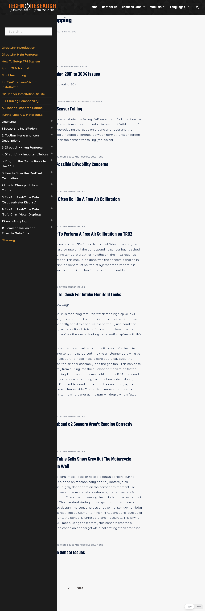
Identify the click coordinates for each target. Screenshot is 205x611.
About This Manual (15, 68)
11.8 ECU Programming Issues (70, 66)
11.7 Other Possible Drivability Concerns (78, 101)
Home (94, 7)
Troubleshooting (14, 75)
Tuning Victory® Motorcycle (22, 114)
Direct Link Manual (65, 32)
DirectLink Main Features (20, 54)
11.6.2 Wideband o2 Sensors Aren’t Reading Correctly (85, 424)
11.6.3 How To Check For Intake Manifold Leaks (79, 295)
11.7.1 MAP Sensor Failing (60, 109)
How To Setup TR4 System (21, 61)
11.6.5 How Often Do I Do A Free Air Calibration (79, 199)
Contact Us (109, 7)
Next (80, 587)
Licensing (9, 121)
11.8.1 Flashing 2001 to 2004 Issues (69, 74)
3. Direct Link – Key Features (22, 147)
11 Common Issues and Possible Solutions (78, 157)
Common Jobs (131, 7)
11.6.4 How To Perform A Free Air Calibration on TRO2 (85, 234)
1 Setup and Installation (19, 128)
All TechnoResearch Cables (22, 108)
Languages (177, 7)
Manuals (156, 7)
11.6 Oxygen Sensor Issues (69, 191)
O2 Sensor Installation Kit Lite (23, 94)
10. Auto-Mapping (14, 221)
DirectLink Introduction (18, 47)
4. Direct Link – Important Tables (25, 154)
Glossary (8, 240)
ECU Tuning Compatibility (20, 101)
